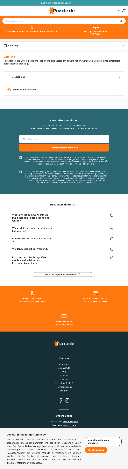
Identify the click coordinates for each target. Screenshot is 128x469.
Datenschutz (64, 368)
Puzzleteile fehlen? (64, 383)
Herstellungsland (64, 387)
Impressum (64, 364)
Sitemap (64, 375)
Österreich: (64, 425)
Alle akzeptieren (96, 450)
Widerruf (64, 390)
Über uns (64, 379)
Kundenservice (89, 180)
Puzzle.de (77, 157)
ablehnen (64, 456)
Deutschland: (64, 421)
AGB (64, 371)
